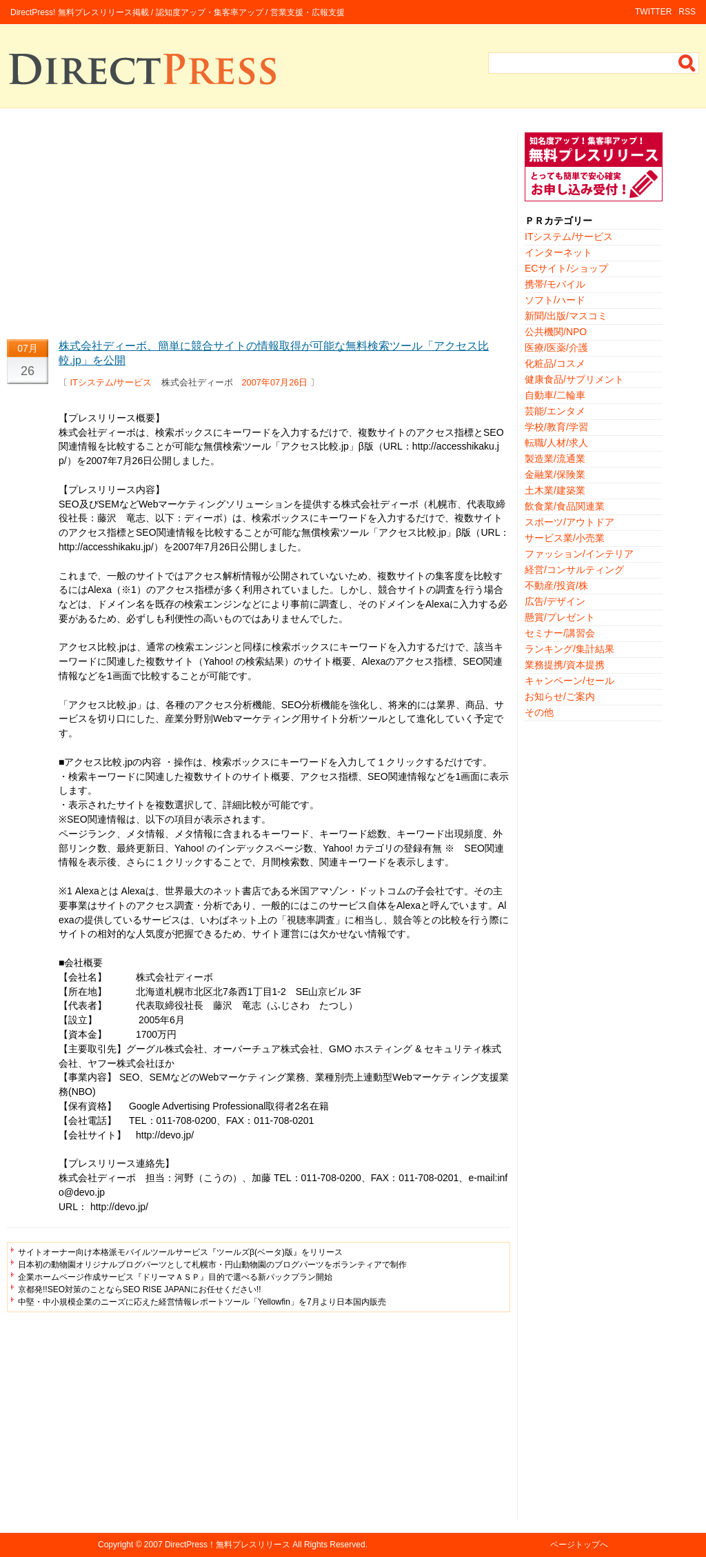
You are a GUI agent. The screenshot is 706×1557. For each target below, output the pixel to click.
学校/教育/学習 (556, 426)
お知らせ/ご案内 (560, 696)
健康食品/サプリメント (574, 379)
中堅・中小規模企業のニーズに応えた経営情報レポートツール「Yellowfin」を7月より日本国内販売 (202, 1302)
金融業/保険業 (555, 474)
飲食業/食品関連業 (565, 506)
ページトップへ (579, 1544)
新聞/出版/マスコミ (566, 315)
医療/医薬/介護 (556, 347)
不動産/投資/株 (556, 585)
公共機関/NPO (556, 331)
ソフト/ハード (555, 299)
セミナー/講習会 (560, 633)
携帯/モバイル (555, 284)
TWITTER (653, 12)
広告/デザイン (555, 601)
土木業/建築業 (555, 490)
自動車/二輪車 (555, 395)
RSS (687, 12)
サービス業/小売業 (565, 537)
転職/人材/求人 (556, 442)
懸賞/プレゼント (560, 617)
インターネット (558, 252)
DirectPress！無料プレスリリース (227, 1544)
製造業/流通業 (555, 458)
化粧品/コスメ (555, 363)
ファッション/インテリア (579, 553)
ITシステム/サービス (111, 382)
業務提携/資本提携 (565, 664)
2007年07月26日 (275, 382)
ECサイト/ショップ (566, 268)
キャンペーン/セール (569, 680)
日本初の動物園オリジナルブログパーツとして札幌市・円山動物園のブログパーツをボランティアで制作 (212, 1264)
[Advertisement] (258, 228)
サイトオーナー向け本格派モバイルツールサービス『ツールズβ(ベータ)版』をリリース (180, 1252)
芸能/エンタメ (555, 410)
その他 (539, 712)
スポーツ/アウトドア (569, 522)
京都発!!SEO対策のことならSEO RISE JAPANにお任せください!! (139, 1289)
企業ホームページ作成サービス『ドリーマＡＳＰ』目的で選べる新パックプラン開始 (175, 1277)
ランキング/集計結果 (569, 648)
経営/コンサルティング (574, 569)
